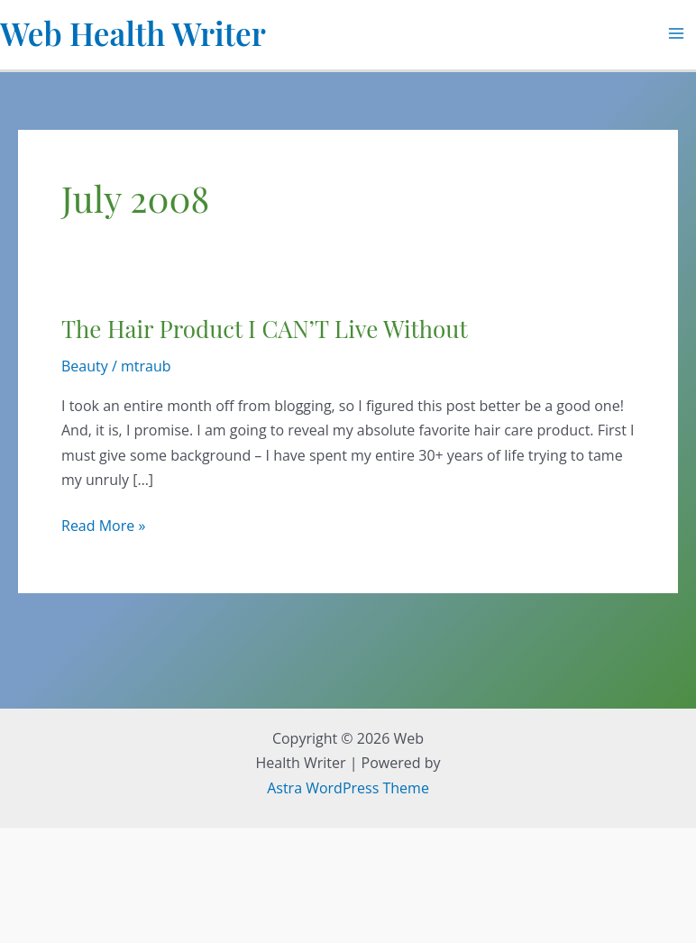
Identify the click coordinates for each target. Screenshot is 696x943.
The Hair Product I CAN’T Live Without (264, 328)
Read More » (103, 526)
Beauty (84, 366)
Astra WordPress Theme (348, 788)
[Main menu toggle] (676, 33)
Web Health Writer (133, 33)
